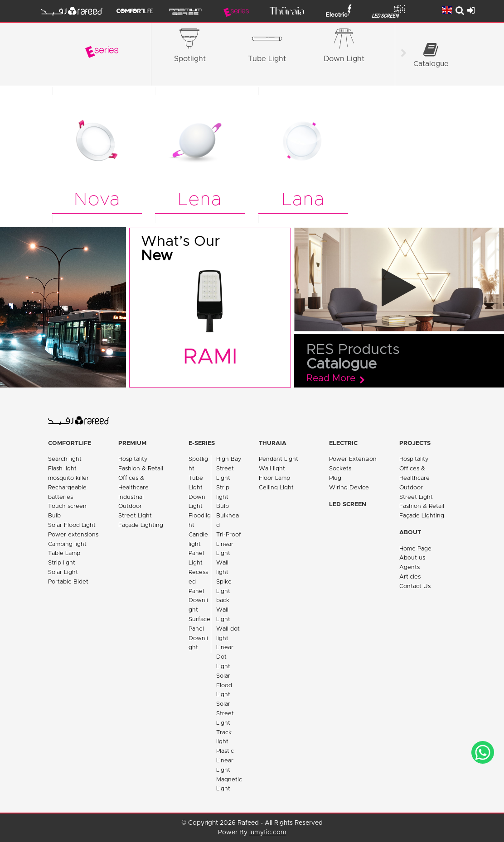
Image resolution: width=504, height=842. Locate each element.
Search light (65, 459)
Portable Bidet (68, 582)
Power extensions (73, 535)
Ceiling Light (276, 488)
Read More (330, 378)
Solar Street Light (225, 713)
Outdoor (130, 506)
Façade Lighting (140, 525)
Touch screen (67, 506)
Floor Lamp (274, 478)
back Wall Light (223, 610)
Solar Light (63, 572)
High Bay (229, 459)
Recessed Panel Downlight (198, 591)
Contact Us (415, 586)
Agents (409, 567)
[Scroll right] (403, 54)
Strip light (61, 563)
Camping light (67, 544)
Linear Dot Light (224, 657)
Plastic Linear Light (225, 760)
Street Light (135, 516)
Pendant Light (278, 459)
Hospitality (133, 459)
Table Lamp (64, 553)
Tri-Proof (228, 535)
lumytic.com (267, 832)
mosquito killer (68, 478)
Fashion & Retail (140, 469)
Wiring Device (349, 488)
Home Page (415, 549)
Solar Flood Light (72, 525)
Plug (335, 478)
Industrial (131, 497)
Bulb (54, 516)
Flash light (62, 469)
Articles (410, 577)
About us (412, 558)
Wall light (272, 469)
